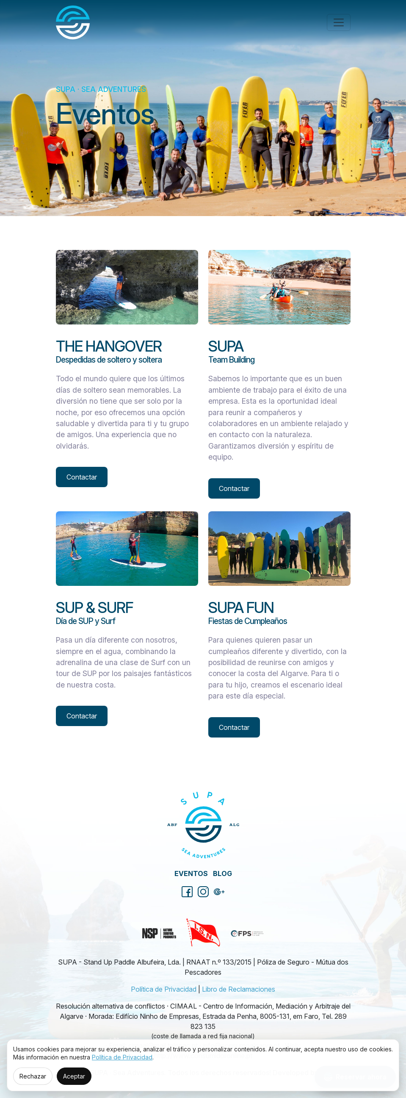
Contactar (81, 477)
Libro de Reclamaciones (238, 989)
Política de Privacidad (163, 989)
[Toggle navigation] (339, 22)
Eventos (191, 873)
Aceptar (74, 1076)
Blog (222, 873)
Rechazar (32, 1076)
